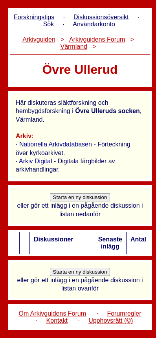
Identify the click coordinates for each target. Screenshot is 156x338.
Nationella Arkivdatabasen (55, 144)
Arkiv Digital (35, 161)
